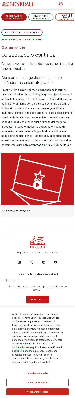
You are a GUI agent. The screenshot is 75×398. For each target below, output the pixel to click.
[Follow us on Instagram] (43, 262)
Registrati (37, 299)
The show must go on (16, 211)
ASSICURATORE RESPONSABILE (14, 17)
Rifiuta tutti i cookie (37, 382)
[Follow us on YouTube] (55, 262)
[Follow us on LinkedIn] (19, 262)
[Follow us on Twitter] (31, 262)
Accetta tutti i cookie (37, 392)
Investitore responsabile (41, 17)
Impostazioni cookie (37, 373)
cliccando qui (28, 347)
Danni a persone (11, 39)
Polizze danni (33, 39)
